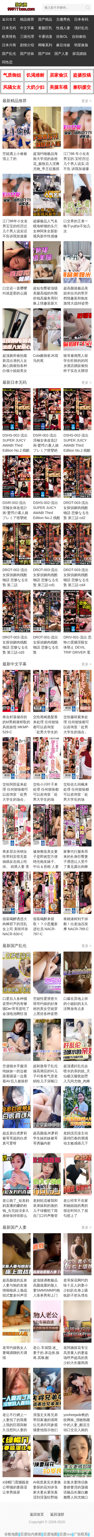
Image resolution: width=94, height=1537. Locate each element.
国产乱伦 (9, 54)
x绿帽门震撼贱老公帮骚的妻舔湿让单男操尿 (16, 1487)
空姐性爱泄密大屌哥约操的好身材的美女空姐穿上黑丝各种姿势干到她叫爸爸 (45, 1009)
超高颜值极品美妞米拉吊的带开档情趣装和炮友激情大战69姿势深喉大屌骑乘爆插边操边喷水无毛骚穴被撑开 (75, 303)
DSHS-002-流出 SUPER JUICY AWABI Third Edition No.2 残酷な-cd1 (16, 445)
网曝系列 (45, 45)
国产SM (44, 54)
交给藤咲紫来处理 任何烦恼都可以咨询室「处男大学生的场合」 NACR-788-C (76, 727)
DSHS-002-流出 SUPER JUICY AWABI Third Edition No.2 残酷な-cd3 (46, 513)
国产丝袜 (27, 54)
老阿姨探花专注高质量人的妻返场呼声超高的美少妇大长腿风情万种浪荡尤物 (75, 1358)
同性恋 (7, 62)
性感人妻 (63, 28)
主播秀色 (63, 19)
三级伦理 (27, 36)
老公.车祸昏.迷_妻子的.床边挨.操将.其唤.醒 (46, 1353)
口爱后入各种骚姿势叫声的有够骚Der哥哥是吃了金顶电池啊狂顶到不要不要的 (16, 1009)
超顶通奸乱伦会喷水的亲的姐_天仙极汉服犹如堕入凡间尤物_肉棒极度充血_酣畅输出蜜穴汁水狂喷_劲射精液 (76, 1081)
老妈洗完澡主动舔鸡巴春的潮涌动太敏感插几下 (75, 1138)
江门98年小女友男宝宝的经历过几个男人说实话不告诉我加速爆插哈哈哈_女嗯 (15, 231)
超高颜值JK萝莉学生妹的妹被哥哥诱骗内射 (45, 1138)
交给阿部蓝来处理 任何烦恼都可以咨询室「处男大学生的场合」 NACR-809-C (15, 794)
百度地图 (50, 1534)
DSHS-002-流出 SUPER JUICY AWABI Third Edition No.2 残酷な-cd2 (76, 445)
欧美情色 (9, 36)
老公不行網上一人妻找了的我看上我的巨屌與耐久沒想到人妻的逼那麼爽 (15, 1425)
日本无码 (9, 28)
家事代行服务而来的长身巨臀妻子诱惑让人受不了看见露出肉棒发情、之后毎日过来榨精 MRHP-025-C (76, 866)
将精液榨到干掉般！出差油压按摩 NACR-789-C (75, 924)
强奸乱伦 (81, 28)
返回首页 (9, 19)
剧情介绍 (27, 45)
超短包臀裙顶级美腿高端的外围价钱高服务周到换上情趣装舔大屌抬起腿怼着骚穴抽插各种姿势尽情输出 (45, 303)
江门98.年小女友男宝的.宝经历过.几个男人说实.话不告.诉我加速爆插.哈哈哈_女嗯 (76, 164)
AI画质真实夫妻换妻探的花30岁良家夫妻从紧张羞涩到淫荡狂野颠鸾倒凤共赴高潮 (47, 1492)
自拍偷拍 (79, 36)
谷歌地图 (11, 1534)
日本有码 (81, 19)
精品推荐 (27, 19)
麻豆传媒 (63, 45)
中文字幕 (27, 28)
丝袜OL (62, 36)
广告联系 (81, 1534)
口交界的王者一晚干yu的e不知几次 (76, 226)
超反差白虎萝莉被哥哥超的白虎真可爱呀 (15, 1138)
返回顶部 (57, 1514)
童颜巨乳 (45, 28)
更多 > (86, 101)
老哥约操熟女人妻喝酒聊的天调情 (15, 1353)
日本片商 (9, 45)
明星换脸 (81, 45)
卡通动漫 (45, 36)
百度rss (65, 1534)
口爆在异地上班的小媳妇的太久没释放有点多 (75, 1004)
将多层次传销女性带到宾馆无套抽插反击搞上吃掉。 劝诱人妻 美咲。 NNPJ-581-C (16, 861)
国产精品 (45, 19)
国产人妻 (61, 54)
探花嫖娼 (79, 54)
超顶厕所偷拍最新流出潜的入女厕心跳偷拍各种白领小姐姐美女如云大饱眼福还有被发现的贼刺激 (15, 371)
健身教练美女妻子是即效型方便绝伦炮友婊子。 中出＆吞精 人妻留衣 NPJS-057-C (47, 861)
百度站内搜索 (30, 1534)
